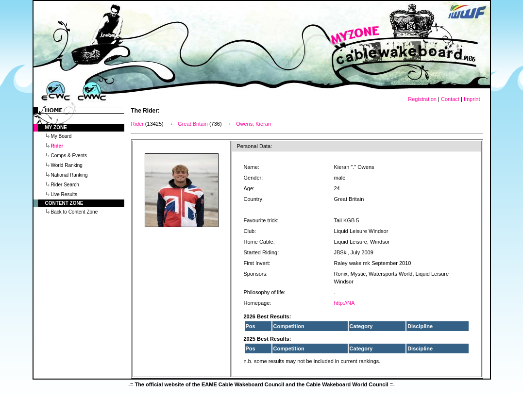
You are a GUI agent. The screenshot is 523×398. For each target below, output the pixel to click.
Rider (137, 124)
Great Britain (193, 124)
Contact (450, 99)
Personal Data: (254, 146)
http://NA (344, 303)
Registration (422, 99)
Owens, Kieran (253, 124)
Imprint (472, 99)
